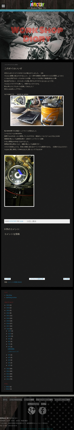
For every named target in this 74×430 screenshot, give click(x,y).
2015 (8, 368)
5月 (9, 355)
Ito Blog (43, 404)
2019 (8, 321)
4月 (9, 357)
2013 (8, 374)
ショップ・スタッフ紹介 (62, 399)
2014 (8, 371)
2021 (8, 315)
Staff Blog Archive (11, 297)
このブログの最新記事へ (37, 279)
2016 (8, 328)
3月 (9, 360)
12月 (9, 331)
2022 (8, 313)
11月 (9, 333)
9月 (9, 339)
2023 (8, 310)
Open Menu (3, 6)
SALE (8, 386)
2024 (8, 308)
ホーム (5, 399)
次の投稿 (7, 279)
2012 (8, 376)
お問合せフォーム (33, 404)
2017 (8, 326)
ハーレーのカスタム (16, 399)
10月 (9, 336)
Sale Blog (9, 295)
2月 (9, 363)
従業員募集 (11, 349)
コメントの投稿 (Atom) (15, 282)
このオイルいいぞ (13, 351)
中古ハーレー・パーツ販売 (44, 399)
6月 (9, 346)
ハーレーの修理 (29, 399)
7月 (9, 344)
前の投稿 (66, 279)
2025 (8, 305)
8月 (9, 341)
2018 (8, 323)
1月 (9, 365)
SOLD (8, 389)
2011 (8, 379)
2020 (8, 318)
